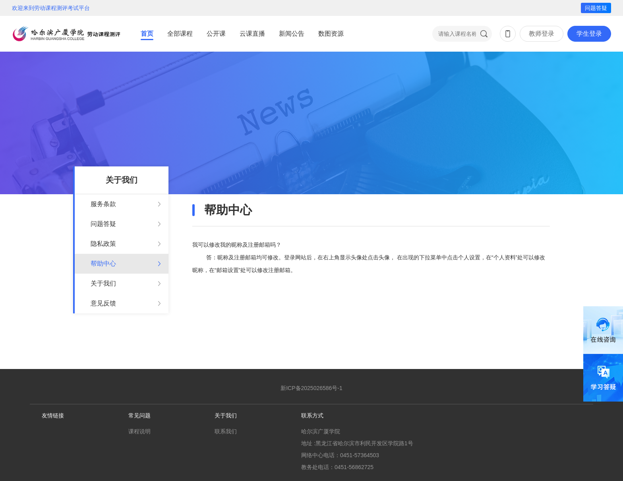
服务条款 (103, 204)
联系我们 (226, 431)
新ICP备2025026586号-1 (311, 388)
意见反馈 (103, 303)
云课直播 (252, 33)
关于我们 (103, 283)
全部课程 (180, 33)
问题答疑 (596, 8)
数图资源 (331, 33)
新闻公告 (291, 33)
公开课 (216, 33)
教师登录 (541, 33)
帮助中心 (103, 263)
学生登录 (589, 33)
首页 (147, 33)
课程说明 (139, 431)
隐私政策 (103, 243)
